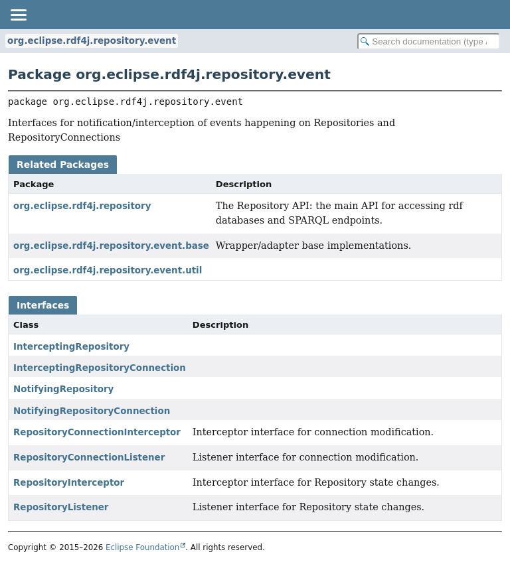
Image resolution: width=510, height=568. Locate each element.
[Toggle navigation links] (18, 14)
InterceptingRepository (71, 347)
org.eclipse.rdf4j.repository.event (91, 41)
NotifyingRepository (63, 389)
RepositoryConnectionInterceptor (97, 432)
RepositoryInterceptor (68, 483)
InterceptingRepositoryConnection (99, 368)
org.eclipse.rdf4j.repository (82, 206)
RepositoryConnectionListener (89, 457)
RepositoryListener (60, 507)
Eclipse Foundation (142, 547)
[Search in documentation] (428, 41)
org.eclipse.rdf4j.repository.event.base (111, 246)
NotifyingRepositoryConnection (91, 411)
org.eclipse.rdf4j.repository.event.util (107, 270)
